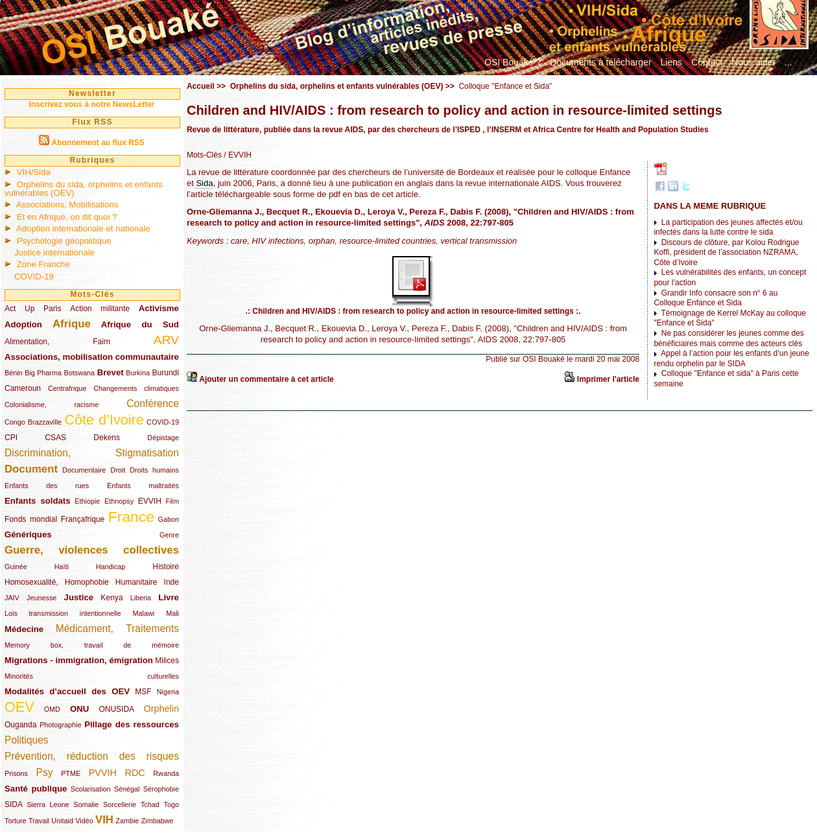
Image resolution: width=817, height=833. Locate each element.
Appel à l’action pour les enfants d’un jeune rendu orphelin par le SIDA (731, 358)
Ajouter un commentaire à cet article (266, 379)
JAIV (12, 598)
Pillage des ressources (131, 724)
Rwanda (166, 773)
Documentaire (84, 470)
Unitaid (62, 821)
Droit (117, 470)
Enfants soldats (38, 501)
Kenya (112, 597)
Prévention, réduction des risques (92, 756)
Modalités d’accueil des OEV (67, 691)
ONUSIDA (116, 709)
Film (172, 501)
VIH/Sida (34, 172)
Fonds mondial (31, 519)
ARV (166, 340)
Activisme (159, 308)
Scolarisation (91, 789)
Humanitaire (136, 582)
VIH (104, 820)
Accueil (201, 86)
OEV (19, 707)
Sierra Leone (48, 804)
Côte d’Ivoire (103, 420)
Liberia (140, 598)
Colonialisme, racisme (52, 404)
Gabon (168, 519)
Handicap (111, 566)
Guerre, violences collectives (92, 550)
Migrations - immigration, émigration (79, 660)
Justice (78, 597)
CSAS (55, 437)
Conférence (152, 403)
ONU (79, 709)
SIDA (13, 804)
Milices (167, 660)
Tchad (150, 804)
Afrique (72, 324)
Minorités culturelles (92, 676)
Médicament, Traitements (117, 628)
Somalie (86, 804)
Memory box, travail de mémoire (92, 645)
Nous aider (753, 62)
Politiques (27, 739)
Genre (169, 535)
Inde (171, 582)
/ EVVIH (237, 154)
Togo (170, 804)
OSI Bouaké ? (512, 62)
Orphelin (161, 708)
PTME (70, 773)
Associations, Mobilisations (67, 204)
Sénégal (127, 789)
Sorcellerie (119, 804)
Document (31, 469)
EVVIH (149, 501)
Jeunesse (41, 598)
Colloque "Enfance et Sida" (505, 86)
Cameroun (23, 388)
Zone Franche (43, 264)
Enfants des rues (47, 485)
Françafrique (82, 519)
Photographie (60, 725)
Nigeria (168, 692)
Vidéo (84, 821)
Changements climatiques (136, 388)
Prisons (16, 773)
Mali (172, 613)
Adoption (23, 324)
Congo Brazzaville (33, 422)
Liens (671, 62)
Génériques (28, 534)
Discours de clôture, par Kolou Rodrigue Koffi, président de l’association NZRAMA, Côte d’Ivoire (726, 252)
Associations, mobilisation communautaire (92, 357)
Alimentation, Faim (57, 341)
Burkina (138, 373)
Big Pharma (43, 373)
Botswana (79, 373)
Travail (39, 821)
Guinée (16, 566)
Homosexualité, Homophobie (57, 582)
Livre (168, 597)
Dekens (106, 437)
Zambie (127, 821)
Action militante (100, 308)
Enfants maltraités (143, 485)
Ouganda (20, 724)
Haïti (61, 566)
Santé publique (36, 788)
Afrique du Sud (140, 324)
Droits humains (154, 470)
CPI (11, 437)
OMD (52, 709)
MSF (143, 691)
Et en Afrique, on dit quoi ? (67, 217)
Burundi (165, 372)
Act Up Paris (33, 308)
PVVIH (103, 773)
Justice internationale (54, 252)
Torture (16, 821)
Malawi (143, 613)
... (788, 62)
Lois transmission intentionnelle (63, 613)
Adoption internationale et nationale (83, 228)
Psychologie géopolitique (64, 241)
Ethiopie (87, 501)
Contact (706, 62)
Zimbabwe (157, 821)
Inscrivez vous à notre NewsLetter (91, 104)
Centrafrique (67, 388)
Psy (44, 772)
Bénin (14, 373)
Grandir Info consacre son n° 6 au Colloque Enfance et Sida (715, 298)
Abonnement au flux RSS (97, 142)
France (131, 516)
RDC (135, 773)
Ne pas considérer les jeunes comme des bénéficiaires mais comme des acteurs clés (728, 338)
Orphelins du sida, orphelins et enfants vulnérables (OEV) (84, 189)
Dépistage (163, 437)
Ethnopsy (119, 501)
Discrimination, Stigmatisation (92, 452)
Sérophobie (161, 789)
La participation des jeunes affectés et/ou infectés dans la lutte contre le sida (728, 227)
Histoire (165, 566)
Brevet (110, 372)
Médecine (24, 629)
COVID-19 (34, 276)
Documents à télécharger (600, 62)
